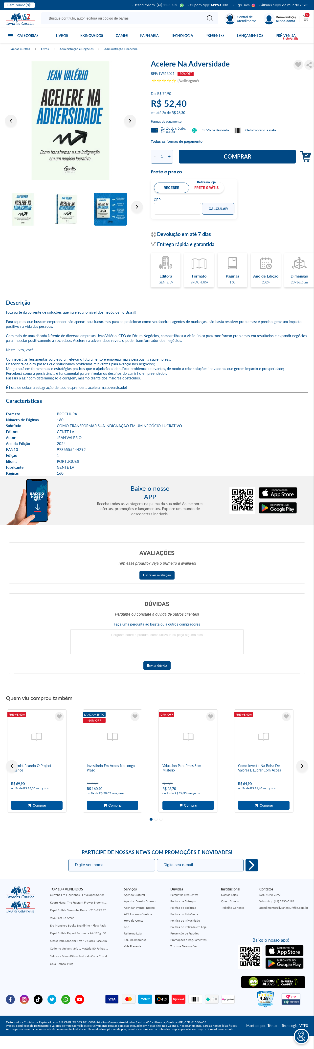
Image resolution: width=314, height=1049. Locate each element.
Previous (11, 121)
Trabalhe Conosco (233, 907)
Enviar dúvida (157, 665)
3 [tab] (160, 819)
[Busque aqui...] (123, 18)
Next (130, 121)
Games (121, 36)
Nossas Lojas (229, 895)
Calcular (218, 209)
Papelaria (149, 36)
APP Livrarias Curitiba (138, 914)
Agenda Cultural (134, 895)
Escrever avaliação (157, 575)
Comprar (237, 156)
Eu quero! (252, 865)
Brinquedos (92, 36)
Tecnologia (182, 36)
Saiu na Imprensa (135, 940)
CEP (157, 200)
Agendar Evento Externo (140, 901)
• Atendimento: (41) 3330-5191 (158, 5)
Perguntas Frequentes (184, 895)
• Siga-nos (244, 5)
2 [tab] (156, 819)
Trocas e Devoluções (183, 946)
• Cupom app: (208, 5)
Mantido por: (261, 1026)
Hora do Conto (133, 920)
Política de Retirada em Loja (188, 927)
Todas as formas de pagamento (176, 141)
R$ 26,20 (178, 113)
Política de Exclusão (183, 907)
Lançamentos (250, 36)
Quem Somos (230, 901)
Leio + (128, 927)
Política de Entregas (183, 901)
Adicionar (37, 805)
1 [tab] (151, 819)
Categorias (27, 36)
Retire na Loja (133, 933)
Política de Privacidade (185, 920)
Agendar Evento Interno (139, 907)
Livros (61, 36)
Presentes (215, 36)
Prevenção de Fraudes (184, 933)
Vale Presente (132, 946)
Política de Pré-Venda (184, 914)
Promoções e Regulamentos (188, 940)
